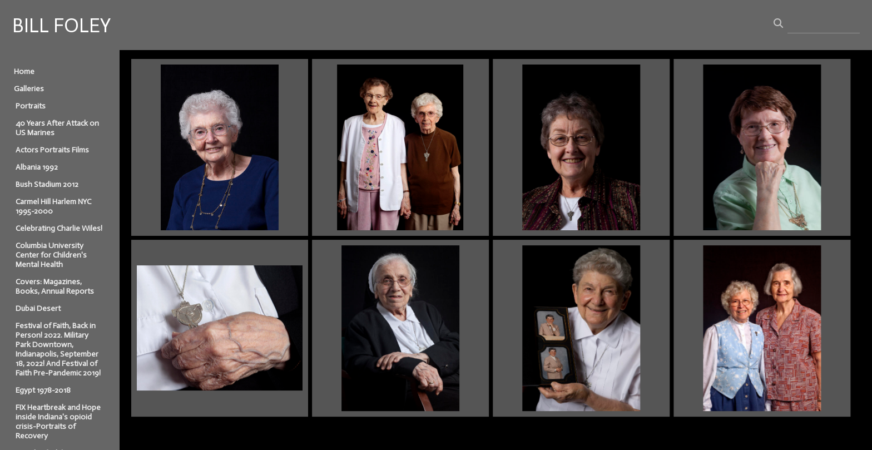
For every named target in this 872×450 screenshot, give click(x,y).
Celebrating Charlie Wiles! (59, 228)
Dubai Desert (38, 308)
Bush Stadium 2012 (47, 184)
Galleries (29, 88)
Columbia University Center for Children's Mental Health (51, 255)
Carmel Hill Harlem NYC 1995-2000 (53, 206)
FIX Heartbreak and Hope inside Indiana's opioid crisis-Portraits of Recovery (58, 422)
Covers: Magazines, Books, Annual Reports (55, 286)
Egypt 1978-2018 (43, 390)
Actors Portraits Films (52, 150)
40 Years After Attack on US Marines (57, 127)
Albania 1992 (37, 167)
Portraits (31, 106)
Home (24, 71)
